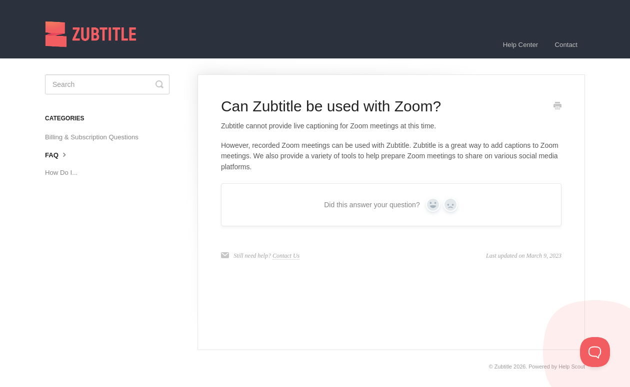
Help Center (520, 44)
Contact (566, 44)
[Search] (107, 84)
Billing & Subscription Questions (91, 137)
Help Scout (571, 367)
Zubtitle (503, 367)
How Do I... (61, 172)
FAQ (56, 154)
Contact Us (286, 255)
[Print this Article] (558, 106)
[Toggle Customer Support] (595, 352)
